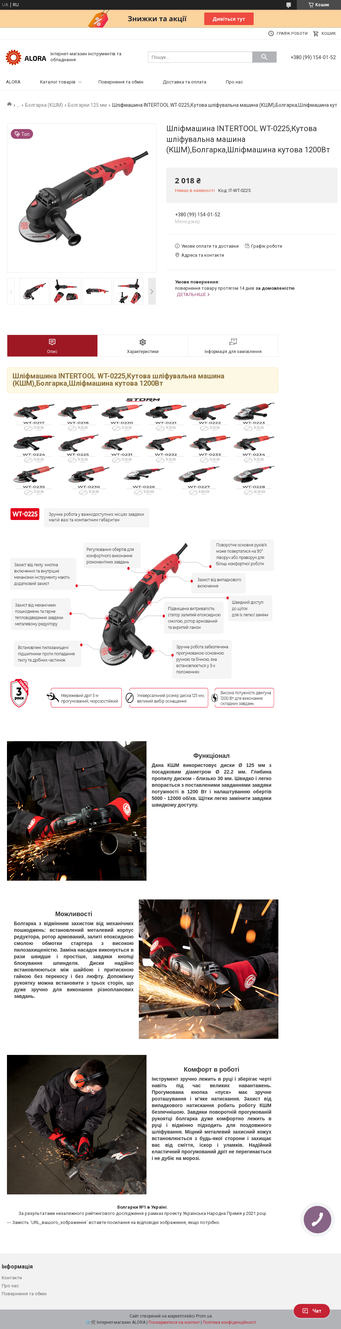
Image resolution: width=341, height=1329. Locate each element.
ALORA (13, 82)
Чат (312, 1311)
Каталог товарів (58, 82)
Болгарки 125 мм (87, 105)
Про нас (234, 82)
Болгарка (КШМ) (44, 105)
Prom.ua (204, 1316)
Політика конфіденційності (229, 1322)
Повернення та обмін (120, 82)
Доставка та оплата (184, 82)
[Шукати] (264, 57)
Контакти (12, 1277)
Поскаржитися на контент (174, 1322)
